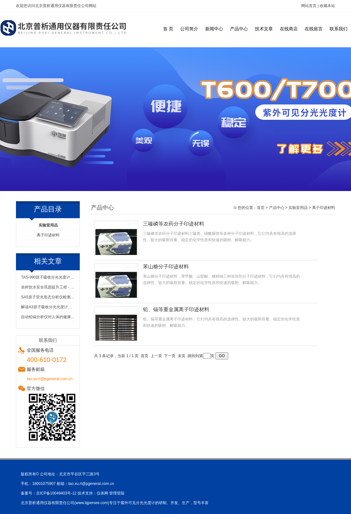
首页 (261, 207)
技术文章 (264, 28)
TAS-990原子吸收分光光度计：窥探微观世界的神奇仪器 (48, 277)
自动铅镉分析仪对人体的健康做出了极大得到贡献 (48, 317)
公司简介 (189, 28)
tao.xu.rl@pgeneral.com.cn (91, 483)
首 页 (168, 28)
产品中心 (239, 28)
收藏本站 (327, 6)
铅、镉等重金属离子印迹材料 (176, 309)
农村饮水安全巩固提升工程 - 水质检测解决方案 (48, 287)
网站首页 (309, 6)
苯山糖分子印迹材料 (166, 266)
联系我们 (338, 28)
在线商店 (289, 28)
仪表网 (102, 493)
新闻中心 (214, 28)
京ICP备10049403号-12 (56, 493)
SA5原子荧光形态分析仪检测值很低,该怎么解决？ (48, 297)
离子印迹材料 (48, 235)
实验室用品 (298, 207)
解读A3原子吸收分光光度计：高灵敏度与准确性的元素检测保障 (48, 307)
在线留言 (314, 28)
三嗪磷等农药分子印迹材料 (173, 223)
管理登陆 (116, 493)
